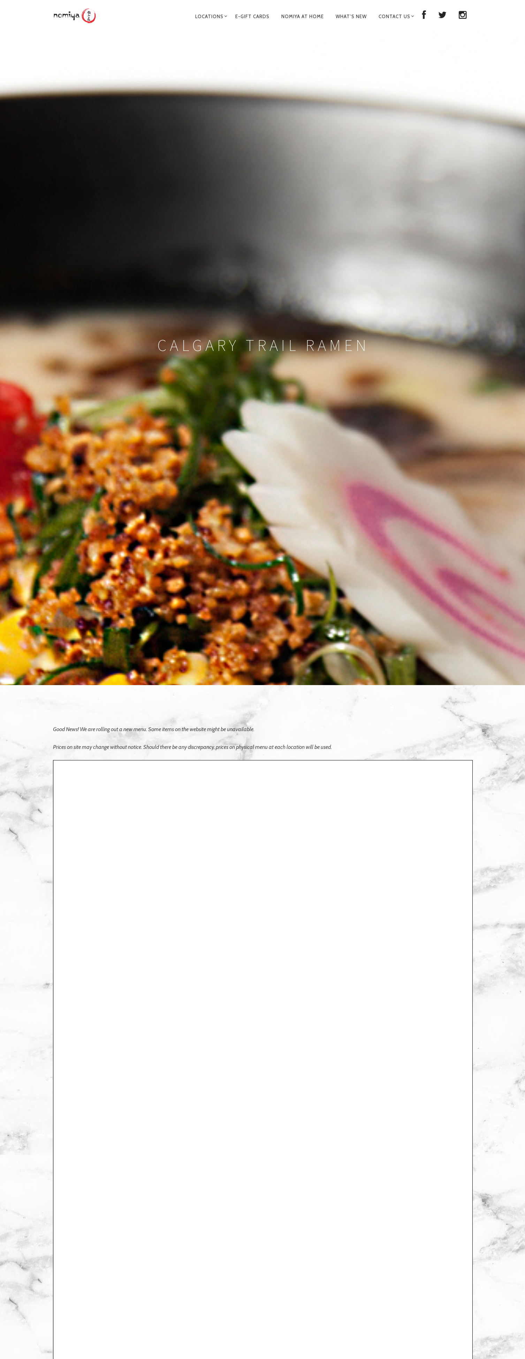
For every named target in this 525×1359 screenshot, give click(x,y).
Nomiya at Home (302, 16)
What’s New (351, 16)
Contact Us (394, 16)
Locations (209, 16)
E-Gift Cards (252, 16)
